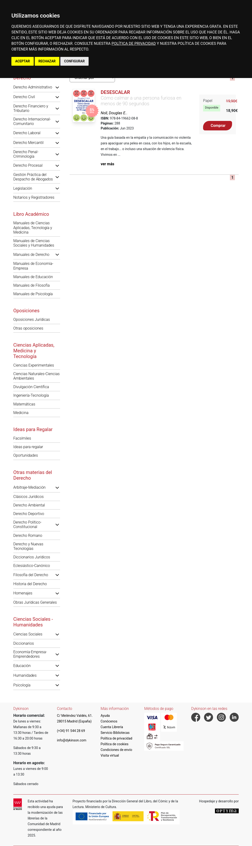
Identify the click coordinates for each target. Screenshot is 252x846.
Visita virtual (110, 755)
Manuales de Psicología (33, 294)
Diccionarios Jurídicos (31, 557)
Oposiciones (26, 310)
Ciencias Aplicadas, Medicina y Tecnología (33, 350)
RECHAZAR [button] (47, 61)
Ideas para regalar (28, 447)
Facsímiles (22, 438)
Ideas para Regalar (32, 429)
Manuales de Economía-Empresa (33, 265)
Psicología (21, 685)
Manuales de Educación (33, 277)
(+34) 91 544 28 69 (71, 731)
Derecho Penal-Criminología (25, 154)
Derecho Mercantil (28, 142)
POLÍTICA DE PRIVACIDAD (134, 43)
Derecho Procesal (28, 165)
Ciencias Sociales (27, 634)
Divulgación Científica (31, 387)
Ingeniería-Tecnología (31, 395)
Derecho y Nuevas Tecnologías (28, 546)
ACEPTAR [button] (22, 61)
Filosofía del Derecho (30, 575)
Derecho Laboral (26, 133)
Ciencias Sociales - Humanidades (33, 622)
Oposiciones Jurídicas (31, 319)
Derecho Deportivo (28, 513)
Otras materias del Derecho (32, 475)
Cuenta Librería (112, 727)
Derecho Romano (27, 535)
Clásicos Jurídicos (28, 496)
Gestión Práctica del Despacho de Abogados (33, 176)
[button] (57, 87)
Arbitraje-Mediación (29, 487)
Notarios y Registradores (33, 197)
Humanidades (25, 675)
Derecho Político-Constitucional (27, 524)
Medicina (21, 412)
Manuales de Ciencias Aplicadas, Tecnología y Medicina (32, 227)
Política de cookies (114, 744)
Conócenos (109, 721)
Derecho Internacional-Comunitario (32, 121)
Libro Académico (31, 214)
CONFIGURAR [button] (74, 61)
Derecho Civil (24, 97)
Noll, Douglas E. (113, 113)
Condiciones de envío (116, 750)
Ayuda (105, 715)
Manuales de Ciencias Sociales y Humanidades (33, 243)
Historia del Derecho (30, 584)
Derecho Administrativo (32, 87)
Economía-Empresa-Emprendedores (30, 654)
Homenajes (22, 593)
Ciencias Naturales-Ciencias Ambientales (36, 376)
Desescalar (115, 92)
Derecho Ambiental (29, 505)
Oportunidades (25, 455)
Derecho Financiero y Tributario (30, 108)
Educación (22, 665)
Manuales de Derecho (31, 254)
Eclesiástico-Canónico (31, 565)
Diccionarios (23, 643)
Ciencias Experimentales (33, 365)
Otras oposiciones (28, 328)
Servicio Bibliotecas (115, 733)
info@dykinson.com (71, 740)
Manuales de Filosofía (31, 285)
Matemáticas (24, 404)
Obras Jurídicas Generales (35, 602)
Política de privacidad (116, 738)
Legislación (22, 188)
